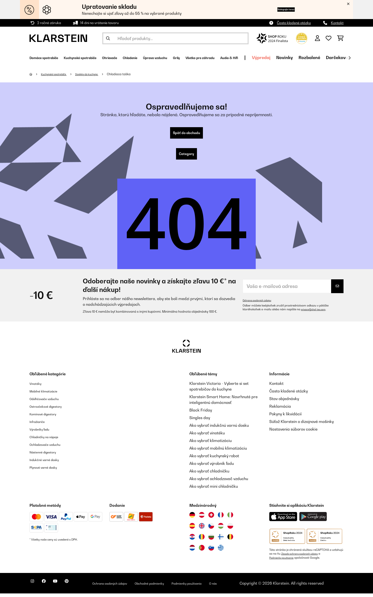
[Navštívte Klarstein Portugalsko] (202, 551)
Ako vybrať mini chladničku (213, 490)
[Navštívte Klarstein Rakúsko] (202, 519)
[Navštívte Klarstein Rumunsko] (202, 540)
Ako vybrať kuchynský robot (214, 459)
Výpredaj (326, 57)
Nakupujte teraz (277, 9)
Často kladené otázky (294, 23)
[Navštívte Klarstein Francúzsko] (221, 519)
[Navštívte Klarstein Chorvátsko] (192, 540)
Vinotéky (37, 387)
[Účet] (317, 38)
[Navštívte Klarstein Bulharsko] (211, 540)
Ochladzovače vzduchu (50, 448)
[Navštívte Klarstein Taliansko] (230, 519)
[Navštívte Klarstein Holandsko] (192, 551)
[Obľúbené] (328, 38)
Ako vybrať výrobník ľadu (211, 467)
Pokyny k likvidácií (285, 417)
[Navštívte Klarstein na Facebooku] (49, 587)
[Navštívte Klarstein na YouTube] (64, 587)
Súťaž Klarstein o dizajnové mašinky (301, 425)
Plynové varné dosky (47, 471)
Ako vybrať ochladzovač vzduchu (218, 482)
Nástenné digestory (46, 455)
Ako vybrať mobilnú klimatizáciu (218, 452)
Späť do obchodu (186, 134)
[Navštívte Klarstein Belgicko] (230, 540)
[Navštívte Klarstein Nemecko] (192, 519)
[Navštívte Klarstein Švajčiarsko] (211, 519)
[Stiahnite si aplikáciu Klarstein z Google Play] (313, 520)
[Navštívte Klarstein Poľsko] (230, 529)
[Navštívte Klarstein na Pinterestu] (80, 587)
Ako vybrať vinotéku (207, 436)
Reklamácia (280, 410)
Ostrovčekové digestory (50, 410)
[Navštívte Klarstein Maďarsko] (221, 529)
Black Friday (200, 413)
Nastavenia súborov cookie (293, 433)
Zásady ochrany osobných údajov (303, 557)
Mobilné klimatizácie (48, 394)
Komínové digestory (47, 417)
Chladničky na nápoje (48, 440)
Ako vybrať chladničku (209, 474)
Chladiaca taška (133, 74)
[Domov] (35, 74)
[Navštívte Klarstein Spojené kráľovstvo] (202, 529)
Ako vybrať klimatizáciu (210, 444)
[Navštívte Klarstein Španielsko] (192, 529)
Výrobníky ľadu (42, 433)
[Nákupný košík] (340, 38)
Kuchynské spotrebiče (58, 74)
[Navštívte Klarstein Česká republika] (211, 529)
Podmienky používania (284, 561)
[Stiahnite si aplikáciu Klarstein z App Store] (283, 520)
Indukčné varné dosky (48, 463)
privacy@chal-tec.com (315, 313)
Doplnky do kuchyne (98, 74)
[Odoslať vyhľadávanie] (108, 38)
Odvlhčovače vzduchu (48, 402)
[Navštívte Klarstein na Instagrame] (34, 587)
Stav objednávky (284, 402)
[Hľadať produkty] (175, 38)
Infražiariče (39, 425)
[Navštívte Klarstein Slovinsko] (211, 551)
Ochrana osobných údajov (260, 304)
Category (186, 157)
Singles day (199, 421)
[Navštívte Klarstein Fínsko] (221, 540)
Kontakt (337, 23)
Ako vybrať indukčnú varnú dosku (219, 429)
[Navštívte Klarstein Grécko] (221, 551)
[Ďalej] (349, 57)
